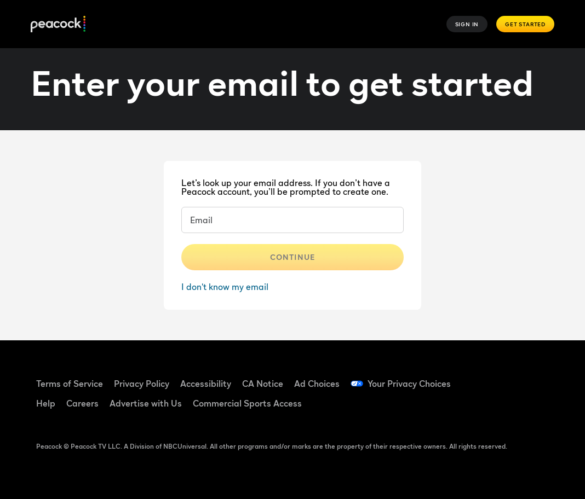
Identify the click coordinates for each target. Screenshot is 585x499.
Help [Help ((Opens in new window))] (45, 403)
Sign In (467, 24)
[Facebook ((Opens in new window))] (480, 376)
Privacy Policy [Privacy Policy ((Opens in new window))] (141, 383)
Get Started (525, 24)
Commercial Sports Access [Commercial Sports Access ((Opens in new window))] (247, 403)
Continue (292, 257)
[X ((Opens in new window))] (509, 407)
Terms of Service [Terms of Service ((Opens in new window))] (69, 383)
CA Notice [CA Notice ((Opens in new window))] (262, 383)
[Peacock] (58, 24)
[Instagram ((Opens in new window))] (480, 407)
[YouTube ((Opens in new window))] (537, 376)
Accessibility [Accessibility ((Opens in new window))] (205, 383)
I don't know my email (224, 286)
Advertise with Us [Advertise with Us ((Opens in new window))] (146, 403)
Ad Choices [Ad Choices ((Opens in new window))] (317, 383)
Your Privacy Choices (409, 383)
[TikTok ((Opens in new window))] (509, 376)
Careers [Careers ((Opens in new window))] (82, 403)
